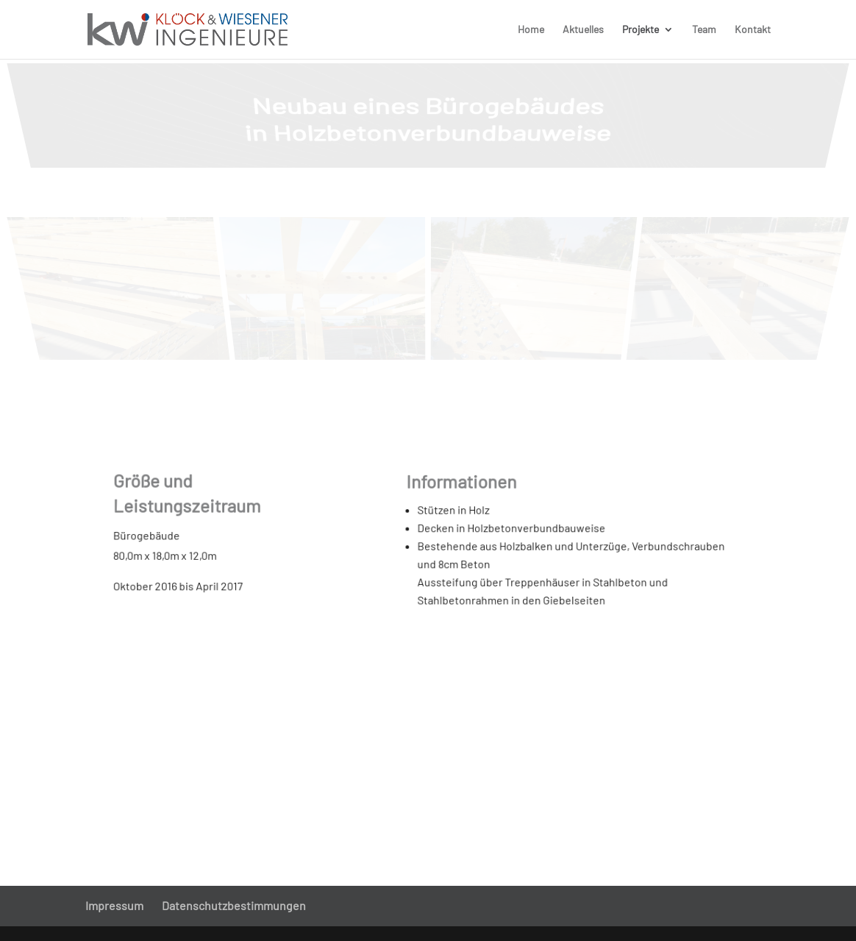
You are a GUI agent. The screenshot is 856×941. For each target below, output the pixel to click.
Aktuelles (583, 29)
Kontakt (753, 29)
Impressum (114, 905)
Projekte (640, 29)
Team (704, 29)
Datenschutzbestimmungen (234, 905)
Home (531, 29)
